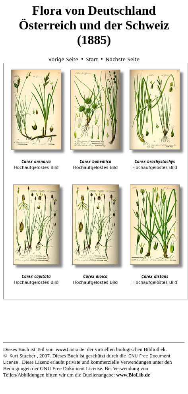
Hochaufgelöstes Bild (36, 167)
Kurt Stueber (22, 356)
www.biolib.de (70, 349)
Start (92, 59)
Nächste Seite (123, 59)
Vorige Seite (63, 59)
